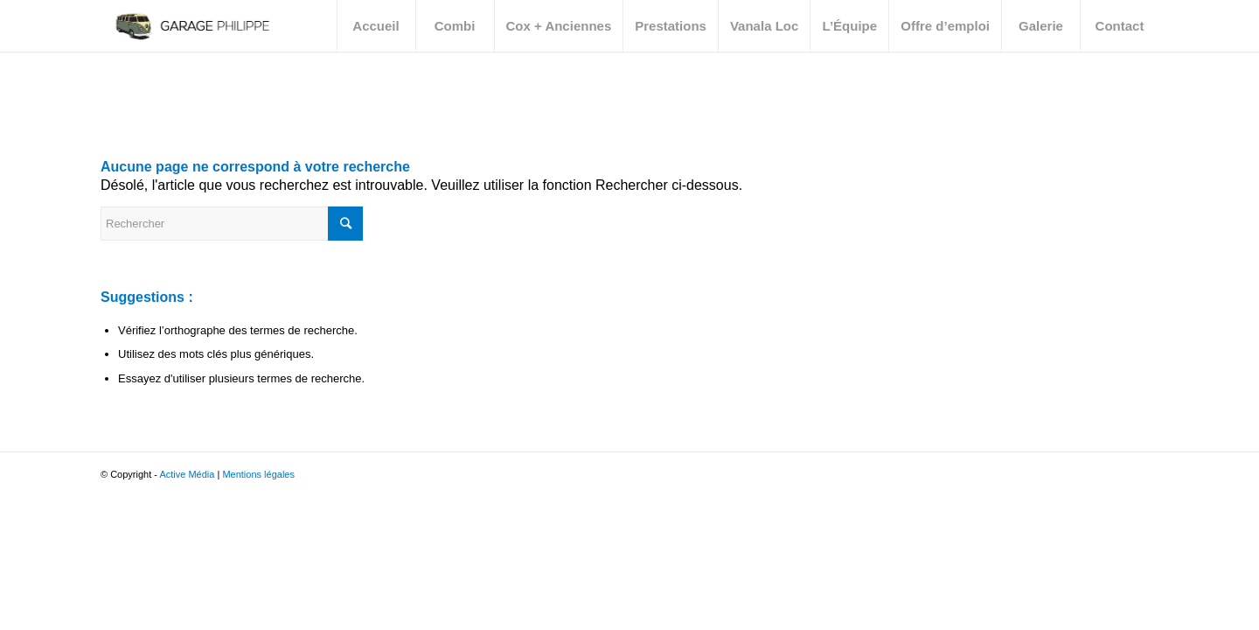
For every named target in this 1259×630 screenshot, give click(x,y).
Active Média (186, 474)
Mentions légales (258, 474)
